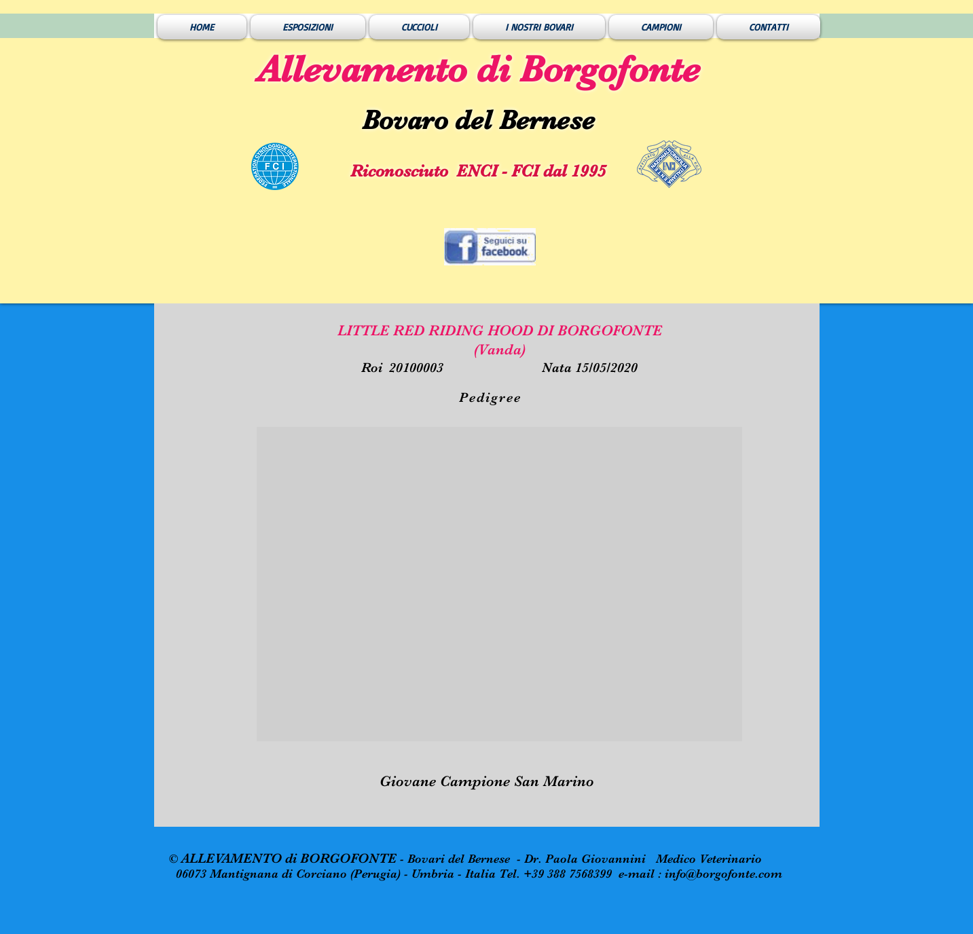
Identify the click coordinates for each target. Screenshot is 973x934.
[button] (499, 584)
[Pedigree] (491, 397)
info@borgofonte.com (723, 873)
